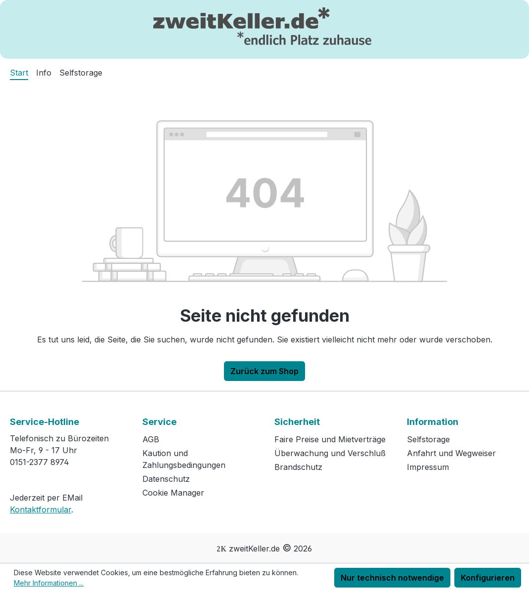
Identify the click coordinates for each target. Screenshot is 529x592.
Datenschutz (166, 479)
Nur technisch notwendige (392, 578)
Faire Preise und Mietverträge (330, 439)
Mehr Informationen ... (49, 583)
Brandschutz (298, 467)
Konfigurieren (488, 578)
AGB (150, 439)
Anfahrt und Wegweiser (451, 453)
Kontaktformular (40, 509)
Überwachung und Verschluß (330, 453)
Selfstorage (428, 439)
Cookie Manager (173, 493)
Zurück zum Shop (264, 371)
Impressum (428, 467)
